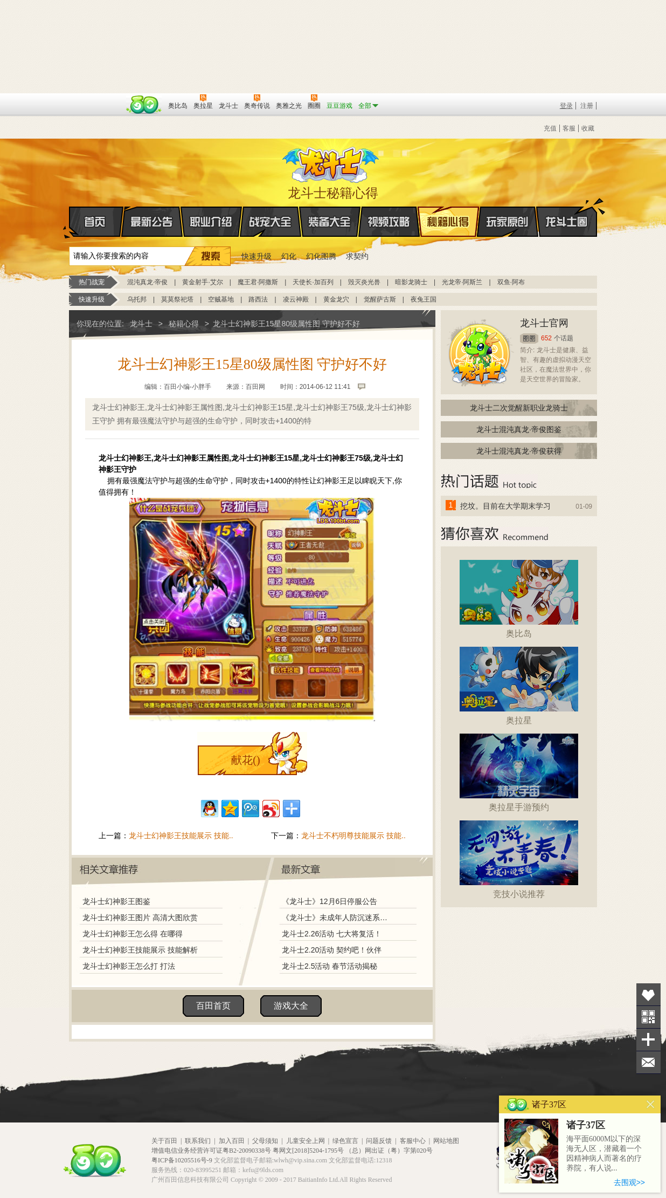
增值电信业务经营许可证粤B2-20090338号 (211, 1150)
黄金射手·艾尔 (202, 282)
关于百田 (164, 1141)
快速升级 (256, 256)
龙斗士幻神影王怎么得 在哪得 (132, 933)
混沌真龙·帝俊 (147, 282)
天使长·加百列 (313, 282)
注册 (586, 105)
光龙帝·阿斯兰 (462, 282)
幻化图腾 (321, 256)
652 (546, 338)
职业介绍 (211, 222)
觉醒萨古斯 (380, 299)
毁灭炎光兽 (364, 282)
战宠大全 (270, 222)
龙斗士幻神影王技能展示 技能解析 (140, 950)
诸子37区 (585, 1125)
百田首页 (213, 1005)
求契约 (357, 256)
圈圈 (529, 338)
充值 (550, 128)
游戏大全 (291, 1005)
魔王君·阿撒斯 (258, 282)
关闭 (650, 1104)
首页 (70, 222)
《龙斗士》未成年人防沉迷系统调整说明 (338, 917)
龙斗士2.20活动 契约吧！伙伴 (331, 950)
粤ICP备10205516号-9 (181, 1160)
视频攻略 (389, 222)
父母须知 (265, 1141)
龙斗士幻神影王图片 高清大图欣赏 (140, 917)
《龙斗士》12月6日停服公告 (329, 901)
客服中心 (413, 1141)
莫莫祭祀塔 (177, 299)
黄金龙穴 (336, 299)
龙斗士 (331, 162)
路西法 (258, 299)
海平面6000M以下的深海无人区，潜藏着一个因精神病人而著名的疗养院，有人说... (604, 1153)
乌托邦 (137, 299)
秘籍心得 (448, 222)
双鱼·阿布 (511, 282)
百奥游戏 (96, 98)
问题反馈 (379, 1141)
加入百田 (232, 1141)
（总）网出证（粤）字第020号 (389, 1150)
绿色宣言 (345, 1141)
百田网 (144, 104)
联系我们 (198, 1141)
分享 (648, 1040)
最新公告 (152, 222)
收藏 (587, 128)
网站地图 (446, 1141)
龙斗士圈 (566, 211)
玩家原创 (507, 222)
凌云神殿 (296, 299)
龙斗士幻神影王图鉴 (116, 901)
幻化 (288, 256)
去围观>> (629, 1182)
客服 (569, 128)
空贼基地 (221, 299)
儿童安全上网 (305, 1141)
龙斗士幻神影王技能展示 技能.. (181, 835)
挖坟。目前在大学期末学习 (505, 506)
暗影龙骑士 (411, 282)
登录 (566, 105)
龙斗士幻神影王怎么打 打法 (128, 966)
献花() (245, 760)
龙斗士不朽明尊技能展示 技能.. (353, 835)
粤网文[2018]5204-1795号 (308, 1150)
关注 (648, 1017)
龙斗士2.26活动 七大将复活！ (331, 933)
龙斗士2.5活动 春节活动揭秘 (329, 966)
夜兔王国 (423, 299)
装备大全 (329, 222)
